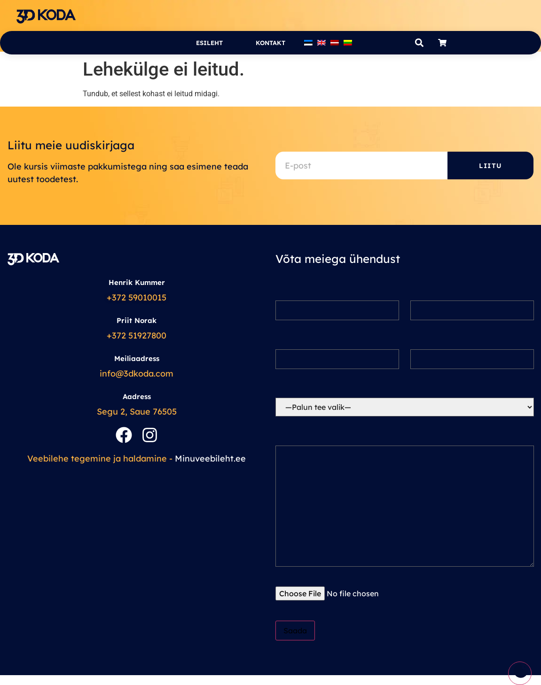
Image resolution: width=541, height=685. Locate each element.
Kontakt (270, 42)
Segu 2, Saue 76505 (137, 411)
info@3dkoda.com (136, 373)
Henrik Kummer (137, 282)
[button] (419, 43)
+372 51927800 (136, 335)
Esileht (209, 42)
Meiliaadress (136, 358)
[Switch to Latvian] (334, 42)
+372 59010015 (136, 297)
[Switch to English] (321, 42)
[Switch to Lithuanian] (347, 42)
